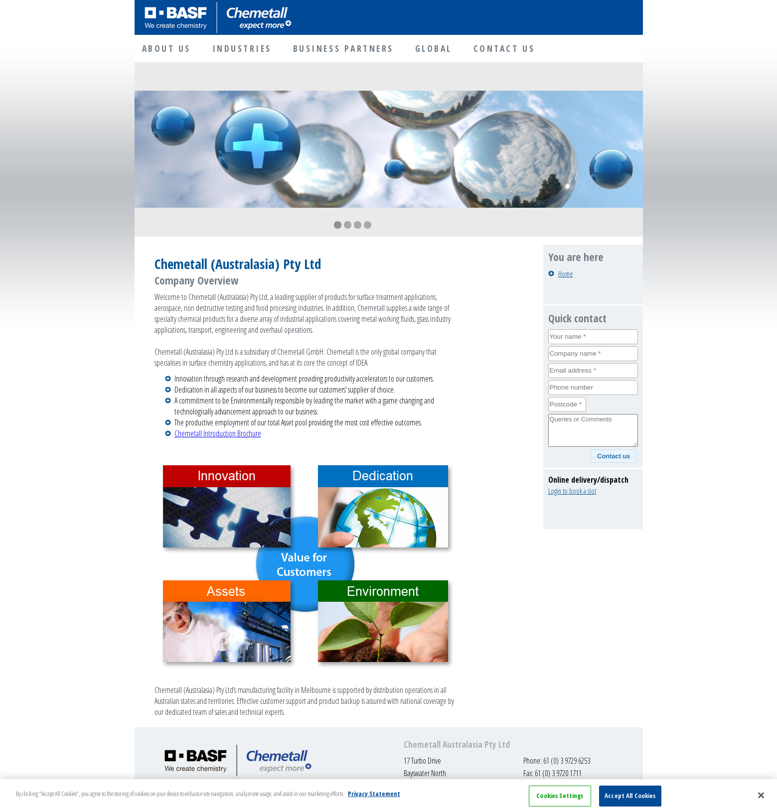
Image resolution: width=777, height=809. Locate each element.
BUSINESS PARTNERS (343, 48)
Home (565, 273)
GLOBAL (433, 48)
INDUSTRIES (242, 48)
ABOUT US (166, 48)
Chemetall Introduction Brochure (217, 433)
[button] (614, 456)
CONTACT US (504, 48)
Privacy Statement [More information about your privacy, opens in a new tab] (374, 797)
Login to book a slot (572, 491)
